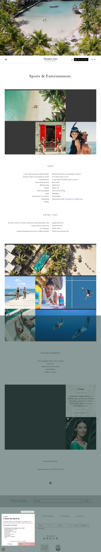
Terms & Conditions (48, 516)
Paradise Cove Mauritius (74, 199)
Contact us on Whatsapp (80, 525)
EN (92, 59)
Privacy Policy (65, 516)
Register (87, 501)
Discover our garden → (81, 412)
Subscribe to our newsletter (19, 501)
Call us (41, 525)
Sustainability (80, 516)
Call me (60, 525)
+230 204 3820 (40, 528)
